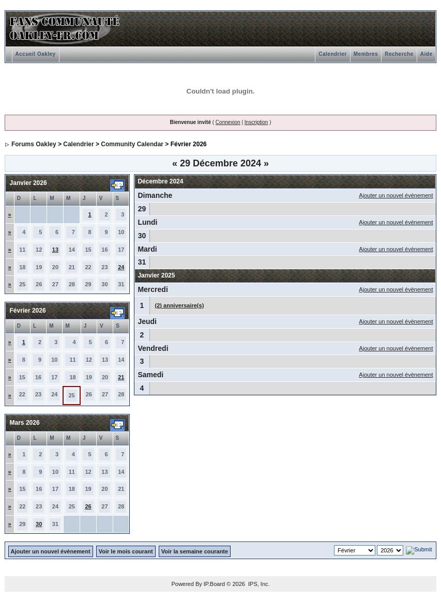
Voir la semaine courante (194, 551)
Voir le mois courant (126, 551)
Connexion (228, 122)
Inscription (256, 122)
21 (121, 377)
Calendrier (332, 54)
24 (121, 267)
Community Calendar (132, 144)
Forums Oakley (33, 144)
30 (39, 524)
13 (55, 249)
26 (88, 506)
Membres (366, 54)
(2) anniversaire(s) (179, 305)
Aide (426, 54)
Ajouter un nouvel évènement (396, 195)
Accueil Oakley (36, 54)
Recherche (399, 54)
